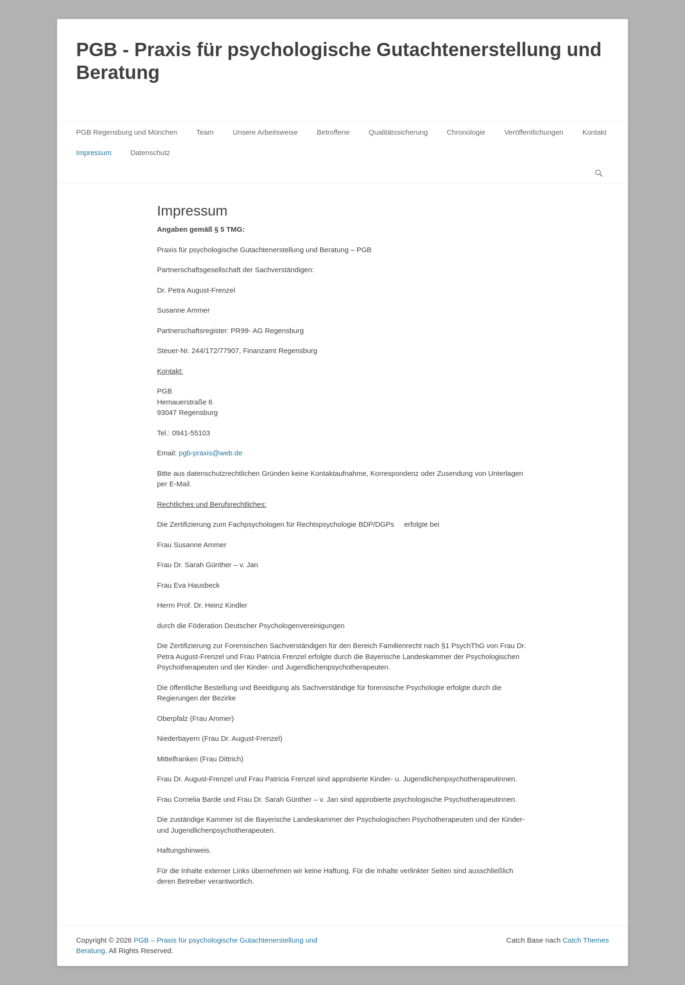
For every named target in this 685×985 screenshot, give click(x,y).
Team (205, 132)
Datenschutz (150, 152)
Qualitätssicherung (398, 132)
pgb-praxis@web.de (211, 453)
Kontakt (594, 132)
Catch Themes (586, 940)
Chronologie (466, 132)
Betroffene (333, 132)
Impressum (93, 152)
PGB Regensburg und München (126, 132)
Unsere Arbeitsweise (265, 132)
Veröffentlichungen (533, 132)
